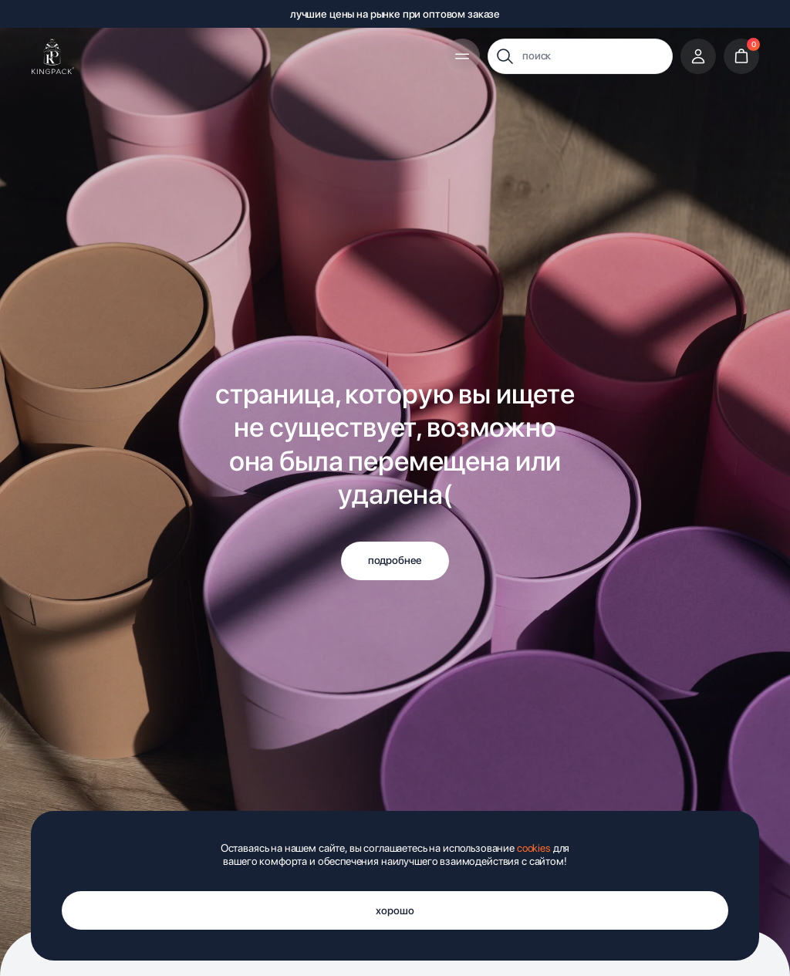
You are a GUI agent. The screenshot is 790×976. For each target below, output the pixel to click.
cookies (534, 848)
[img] (53, 56)
